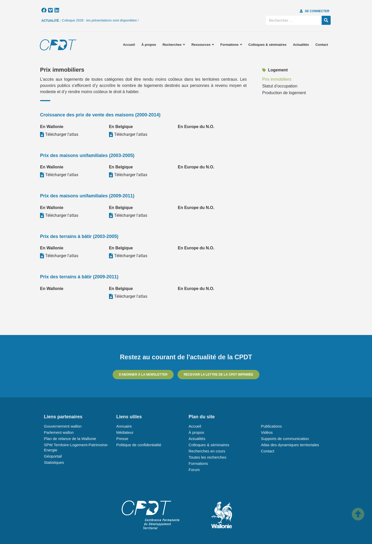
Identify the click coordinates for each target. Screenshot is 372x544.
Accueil (129, 45)
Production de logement (284, 93)
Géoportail (53, 456)
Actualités (301, 45)
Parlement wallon (59, 432)
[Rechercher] (326, 20)
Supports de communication (285, 438)
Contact (321, 45)
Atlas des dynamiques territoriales (290, 445)
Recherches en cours (207, 451)
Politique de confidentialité (138, 445)
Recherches (173, 45)
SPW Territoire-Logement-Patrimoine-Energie (76, 447)
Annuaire (124, 426)
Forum (194, 469)
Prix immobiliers (276, 79)
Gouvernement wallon (63, 426)
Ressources (202, 45)
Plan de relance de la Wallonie (70, 438)
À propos (148, 45)
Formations (231, 45)
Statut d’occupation (279, 86)
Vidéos (267, 432)
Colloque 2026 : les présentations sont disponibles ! (100, 20)
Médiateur (125, 432)
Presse (122, 438)
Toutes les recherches (207, 457)
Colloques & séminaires (267, 45)
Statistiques (54, 462)
